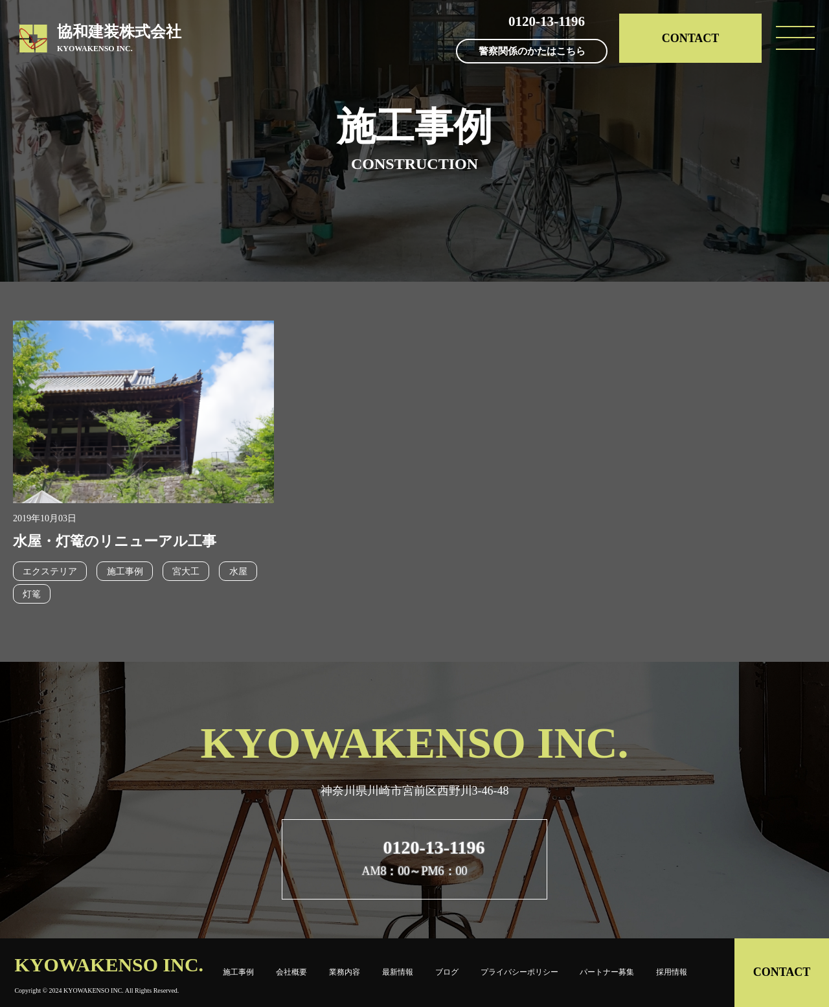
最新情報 (397, 972)
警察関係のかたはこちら (532, 52)
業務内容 (344, 972)
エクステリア (50, 571)
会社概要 (291, 972)
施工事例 (124, 571)
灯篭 (32, 594)
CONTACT (691, 38)
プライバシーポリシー (519, 972)
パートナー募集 (607, 972)
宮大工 (185, 571)
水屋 (237, 571)
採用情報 (671, 972)
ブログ (447, 972)
